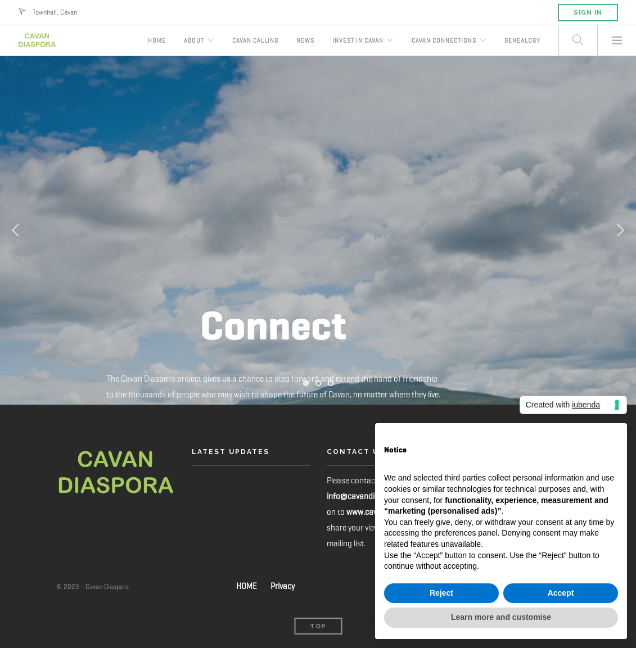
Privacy (282, 586)
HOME (246, 586)
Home (157, 40)
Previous (15, 230)
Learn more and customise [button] (501, 617)
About (194, 40)
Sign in (588, 12)
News (305, 40)
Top (318, 626)
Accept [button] (561, 592)
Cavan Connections (444, 40)
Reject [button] (441, 592)
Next (620, 230)
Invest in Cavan (358, 40)
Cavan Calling (255, 40)
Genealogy (522, 40)
